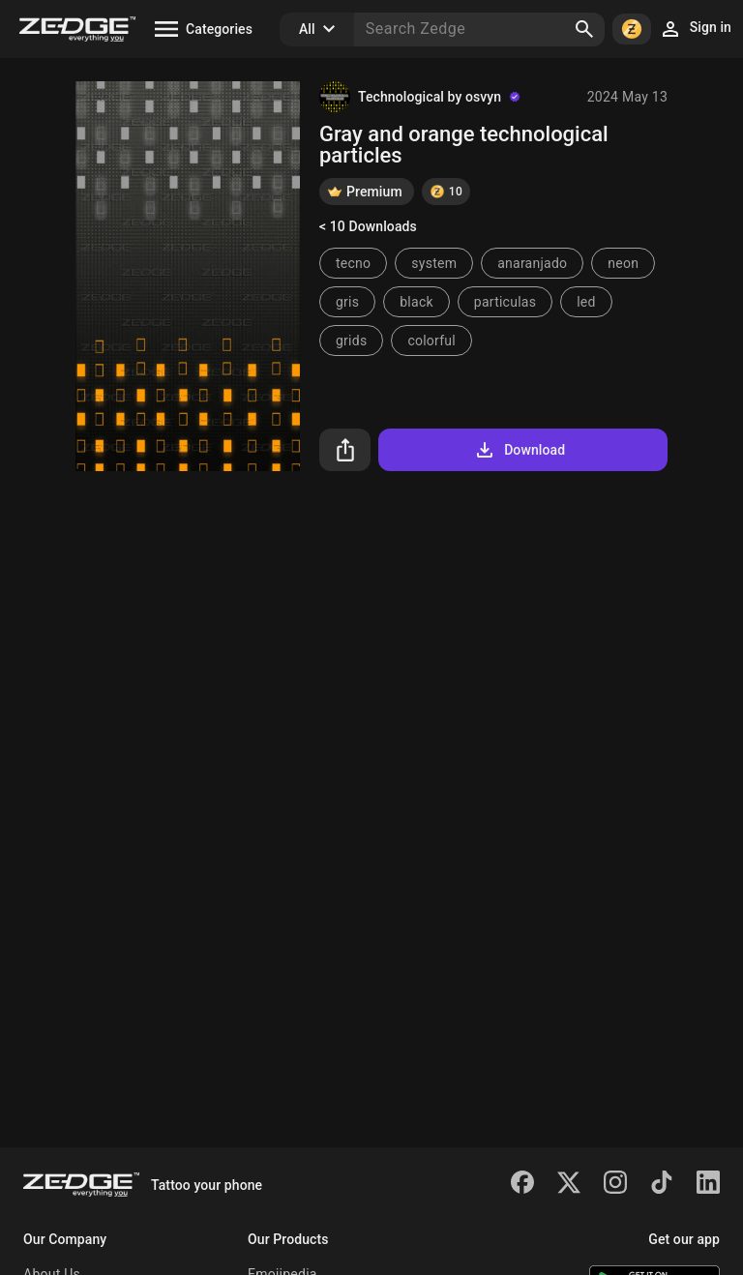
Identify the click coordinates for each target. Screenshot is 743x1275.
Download (519, 449)
